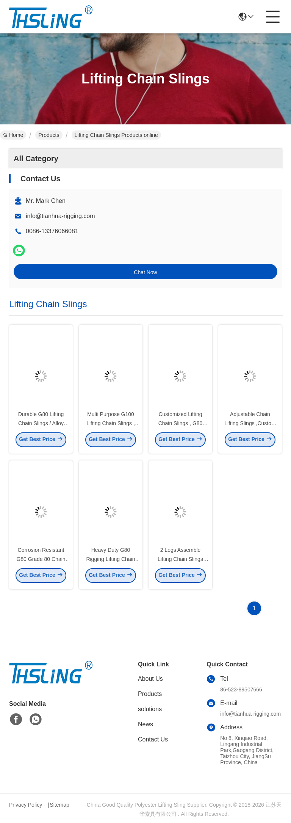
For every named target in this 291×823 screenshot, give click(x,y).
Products (48, 135)
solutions (150, 709)
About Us (150, 678)
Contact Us (153, 739)
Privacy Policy (25, 805)
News (145, 724)
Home (13, 135)
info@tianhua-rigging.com (60, 216)
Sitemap (59, 805)
